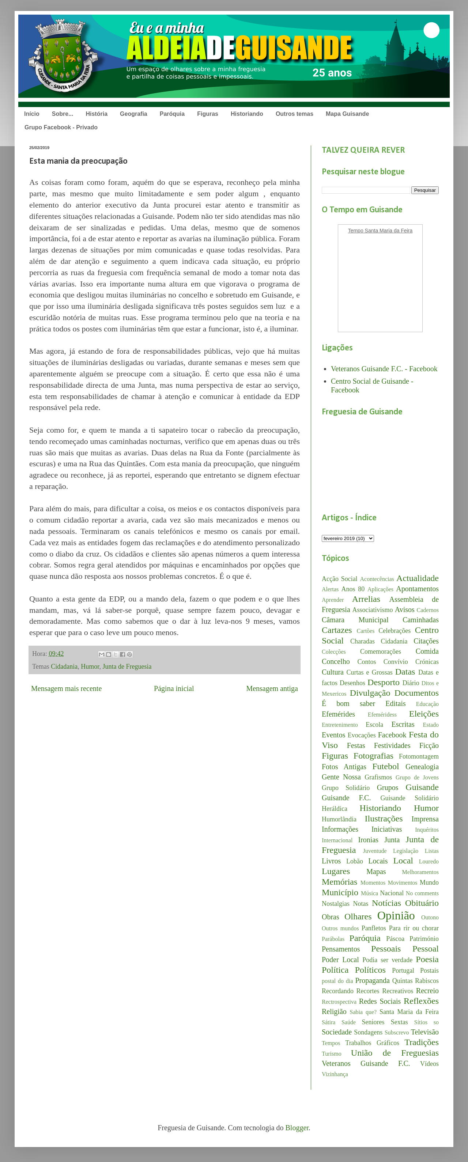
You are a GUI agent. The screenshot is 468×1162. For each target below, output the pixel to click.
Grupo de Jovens (417, 777)
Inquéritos (427, 830)
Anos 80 (353, 589)
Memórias (339, 881)
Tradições (421, 1042)
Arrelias (366, 599)
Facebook (392, 735)
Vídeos (429, 1063)
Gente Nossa (341, 777)
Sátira (328, 1022)
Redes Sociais (380, 1001)
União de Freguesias (395, 1052)
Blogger (297, 1128)
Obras (330, 917)
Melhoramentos (420, 872)
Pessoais (386, 948)
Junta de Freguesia (127, 666)
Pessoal (425, 948)
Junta (392, 840)
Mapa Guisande (347, 114)
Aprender (333, 600)
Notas (361, 903)
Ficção (429, 745)
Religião (334, 1011)
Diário (411, 683)
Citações (426, 641)
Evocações (362, 735)
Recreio (427, 991)
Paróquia (172, 114)
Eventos (333, 735)
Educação (427, 704)
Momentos (373, 883)
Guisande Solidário (409, 798)
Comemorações (380, 651)
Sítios (420, 1022)
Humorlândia (339, 819)
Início (31, 114)
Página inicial (174, 688)
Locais (378, 861)
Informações (340, 829)
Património (424, 938)
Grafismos (378, 777)
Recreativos (397, 991)
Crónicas (427, 661)
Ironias (368, 840)
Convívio (396, 661)
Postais (429, 970)
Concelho (336, 661)
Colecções (334, 652)
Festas (356, 745)
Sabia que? (363, 1012)
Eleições (424, 713)
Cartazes (337, 630)
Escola (374, 724)
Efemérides (338, 714)
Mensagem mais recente (66, 688)
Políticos (370, 970)
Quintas (402, 980)
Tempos (331, 1043)
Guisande (422, 787)
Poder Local (340, 960)
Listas (432, 851)
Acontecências (377, 579)
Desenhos (352, 683)
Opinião (396, 915)
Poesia (427, 959)
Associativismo (372, 610)
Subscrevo (397, 1032)
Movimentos (403, 883)
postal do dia (337, 981)
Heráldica (334, 808)
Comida (427, 651)
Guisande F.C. (346, 798)
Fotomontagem (419, 756)
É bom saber (348, 703)
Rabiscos (427, 980)
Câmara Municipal (355, 620)
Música (369, 893)
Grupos (388, 787)
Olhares (358, 916)
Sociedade (337, 1032)
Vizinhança (335, 1074)
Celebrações (394, 630)
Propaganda (372, 980)
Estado (431, 725)
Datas (405, 671)
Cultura (333, 672)
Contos (366, 661)
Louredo (429, 861)
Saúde (348, 1022)
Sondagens (368, 1032)
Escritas (402, 724)
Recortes (368, 991)
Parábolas (333, 939)
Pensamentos (341, 949)
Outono (430, 917)
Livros (331, 861)
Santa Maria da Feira (409, 1011)
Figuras (207, 114)
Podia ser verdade (387, 960)
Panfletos (374, 928)
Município (340, 892)
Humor (90, 666)
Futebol (385, 766)
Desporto (383, 682)
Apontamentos (417, 589)
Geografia (133, 114)
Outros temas (294, 114)
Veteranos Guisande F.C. (366, 1063)
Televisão (425, 1032)
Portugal (403, 970)
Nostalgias (336, 903)
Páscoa (395, 938)
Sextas (399, 1022)
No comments (422, 893)
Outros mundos (340, 928)
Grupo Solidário (346, 787)
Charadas (362, 641)
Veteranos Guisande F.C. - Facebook (384, 369)
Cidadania (64, 666)
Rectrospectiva (339, 1002)
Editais (395, 703)
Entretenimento (340, 725)
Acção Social (340, 578)
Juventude (375, 851)
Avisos (405, 609)
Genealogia (422, 767)
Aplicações (380, 589)
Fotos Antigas (344, 767)
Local (403, 860)
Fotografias (373, 755)
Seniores (373, 1022)
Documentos (417, 693)
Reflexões (421, 1001)
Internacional (337, 840)
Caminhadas (421, 620)
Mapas (376, 871)
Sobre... (62, 114)
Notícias (386, 903)
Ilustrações (384, 818)
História (96, 114)
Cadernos (428, 610)
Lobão (354, 861)
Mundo (429, 882)
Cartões (366, 631)
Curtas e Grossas (370, 672)
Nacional (392, 893)
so (436, 1022)
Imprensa (425, 819)
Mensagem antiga (272, 688)
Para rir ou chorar (414, 928)
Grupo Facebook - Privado (61, 127)
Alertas (330, 589)
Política (335, 970)
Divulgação (370, 693)
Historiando (247, 114)
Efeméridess (382, 714)
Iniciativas (386, 829)
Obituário (422, 903)
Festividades (392, 745)
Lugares (336, 871)
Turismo (331, 1054)
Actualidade (417, 578)
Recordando (338, 991)
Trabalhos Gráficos (372, 1043)
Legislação (405, 851)
